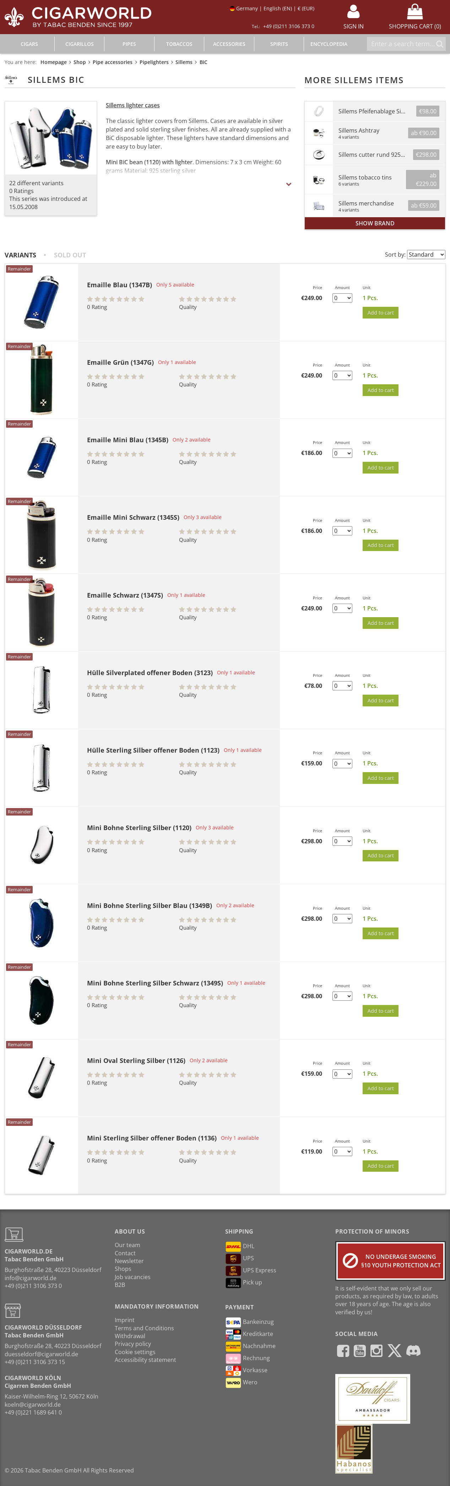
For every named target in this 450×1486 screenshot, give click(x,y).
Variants (20, 255)
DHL (239, 1246)
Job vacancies (133, 1277)
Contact (125, 1253)
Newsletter (129, 1261)
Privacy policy (133, 1344)
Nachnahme (250, 1346)
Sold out (70, 255)
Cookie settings (135, 1352)
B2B (120, 1285)
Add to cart (381, 312)
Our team (127, 1245)
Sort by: (395, 254)
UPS (239, 1259)
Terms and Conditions (144, 1328)
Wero (241, 1383)
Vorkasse (246, 1371)
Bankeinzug (249, 1322)
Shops (123, 1269)
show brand (375, 223)
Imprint (125, 1320)
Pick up (243, 1283)
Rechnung (247, 1358)
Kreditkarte (249, 1334)
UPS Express (250, 1271)
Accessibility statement (145, 1360)
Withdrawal (130, 1336)
